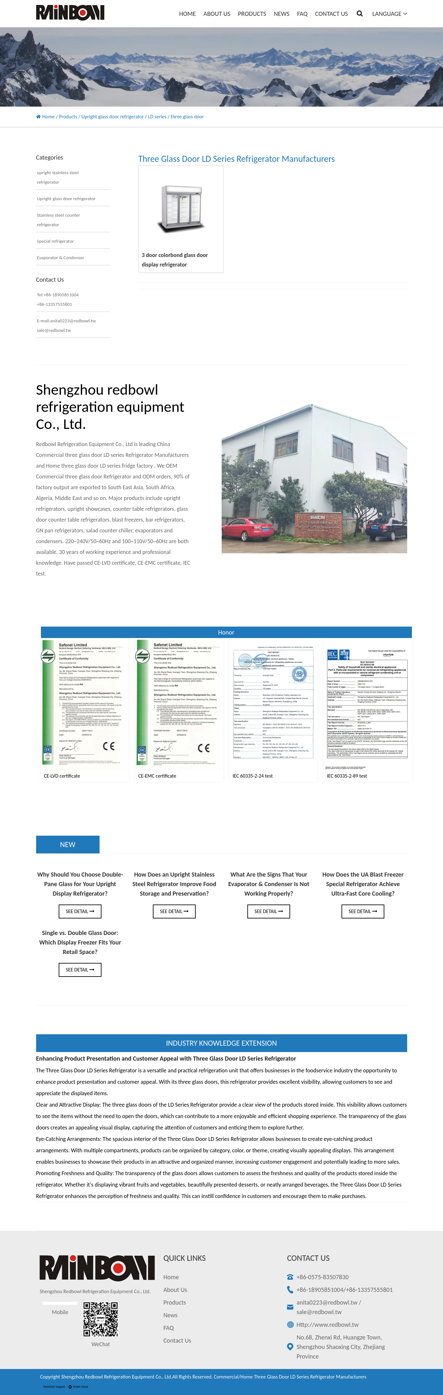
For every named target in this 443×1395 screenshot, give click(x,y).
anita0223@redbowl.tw (326, 1302)
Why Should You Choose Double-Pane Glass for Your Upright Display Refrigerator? (80, 884)
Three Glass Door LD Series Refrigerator (212, 1138)
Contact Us (331, 13)
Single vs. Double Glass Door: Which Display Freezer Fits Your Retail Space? (80, 942)
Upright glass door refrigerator (112, 117)
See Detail (80, 911)
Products (252, 13)
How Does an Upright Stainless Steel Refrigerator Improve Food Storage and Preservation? (174, 884)
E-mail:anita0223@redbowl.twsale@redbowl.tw (66, 325)
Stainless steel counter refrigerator (58, 219)
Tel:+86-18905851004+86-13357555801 (58, 299)
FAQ (302, 13)
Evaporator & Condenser (60, 257)
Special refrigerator (55, 241)
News (282, 13)
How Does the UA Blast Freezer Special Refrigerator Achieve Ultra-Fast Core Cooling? (363, 884)
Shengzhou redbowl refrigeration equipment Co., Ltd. (116, 1377)
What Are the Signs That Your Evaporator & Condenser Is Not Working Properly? (268, 884)
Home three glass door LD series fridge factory (100, 465)
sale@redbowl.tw (319, 1312)
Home (187, 13)
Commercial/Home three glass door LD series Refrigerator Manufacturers (290, 1377)
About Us (217, 13)
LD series (157, 117)
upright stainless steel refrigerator (58, 177)
